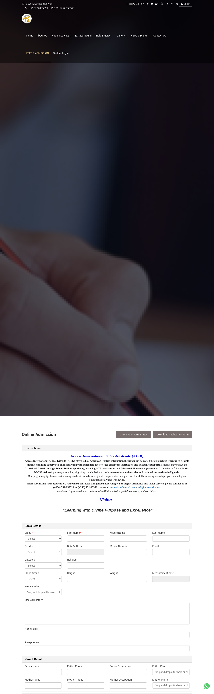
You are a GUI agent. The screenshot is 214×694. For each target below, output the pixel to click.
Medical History (34, 599)
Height (71, 573)
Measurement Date (163, 573)
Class (28, 532)
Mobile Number (118, 546)
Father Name (32, 665)
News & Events (140, 35)
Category (30, 559)
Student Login (60, 53)
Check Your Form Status (134, 434)
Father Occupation (120, 665)
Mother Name (32, 679)
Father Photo (159, 665)
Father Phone (74, 665)
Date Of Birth (74, 546)
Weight (114, 573)
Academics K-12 (61, 35)
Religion (72, 559)
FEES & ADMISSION (37, 53)
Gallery (122, 35)
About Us (42, 35)
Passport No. (32, 642)
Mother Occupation (121, 679)
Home (29, 35)
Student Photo (33, 586)
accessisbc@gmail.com (37, 3)
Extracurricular (83, 35)
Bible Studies (104, 35)
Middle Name (117, 532)
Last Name (158, 532)
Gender (29, 546)
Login (185, 3)
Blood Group (32, 573)
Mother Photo (160, 679)
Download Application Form (173, 434)
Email (155, 546)
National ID (31, 628)
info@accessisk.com (149, 487)
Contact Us (159, 35)
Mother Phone (75, 679)
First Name (73, 532)
